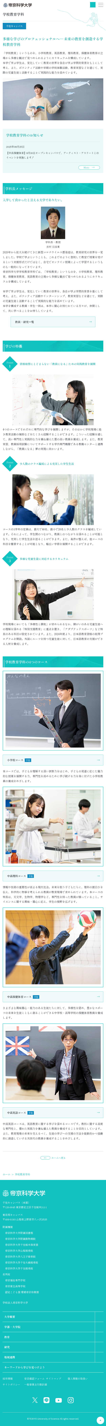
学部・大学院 (12, 1327)
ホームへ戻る (58, 1157)
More (86, 167)
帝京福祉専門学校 (15, 1280)
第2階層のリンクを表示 (99, 1317)
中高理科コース (20, 876)
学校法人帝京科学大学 (15, 1302)
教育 (7, 1337)
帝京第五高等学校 (15, 1286)
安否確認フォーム (34, 1378)
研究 (7, 1347)
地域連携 (9, 1357)
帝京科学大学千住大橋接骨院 (21, 1262)
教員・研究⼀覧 (24, 322)
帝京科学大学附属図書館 (19, 1233)
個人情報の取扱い (78, 1378)
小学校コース (19, 760)
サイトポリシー (11, 1384)
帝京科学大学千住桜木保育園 (21, 1244)
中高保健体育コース (23, 997)
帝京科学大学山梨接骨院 (19, 1250)
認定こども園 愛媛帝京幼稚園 (22, 1292)
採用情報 (8, 1378)
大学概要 (9, 1317)
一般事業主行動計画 (35, 1384)
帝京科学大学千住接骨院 (19, 1268)
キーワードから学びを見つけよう (24, 1367)
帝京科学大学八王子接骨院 (20, 1256)
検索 (93, 4)
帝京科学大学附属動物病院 (20, 1239)
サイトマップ (53, 1378)
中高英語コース (20, 1113)
